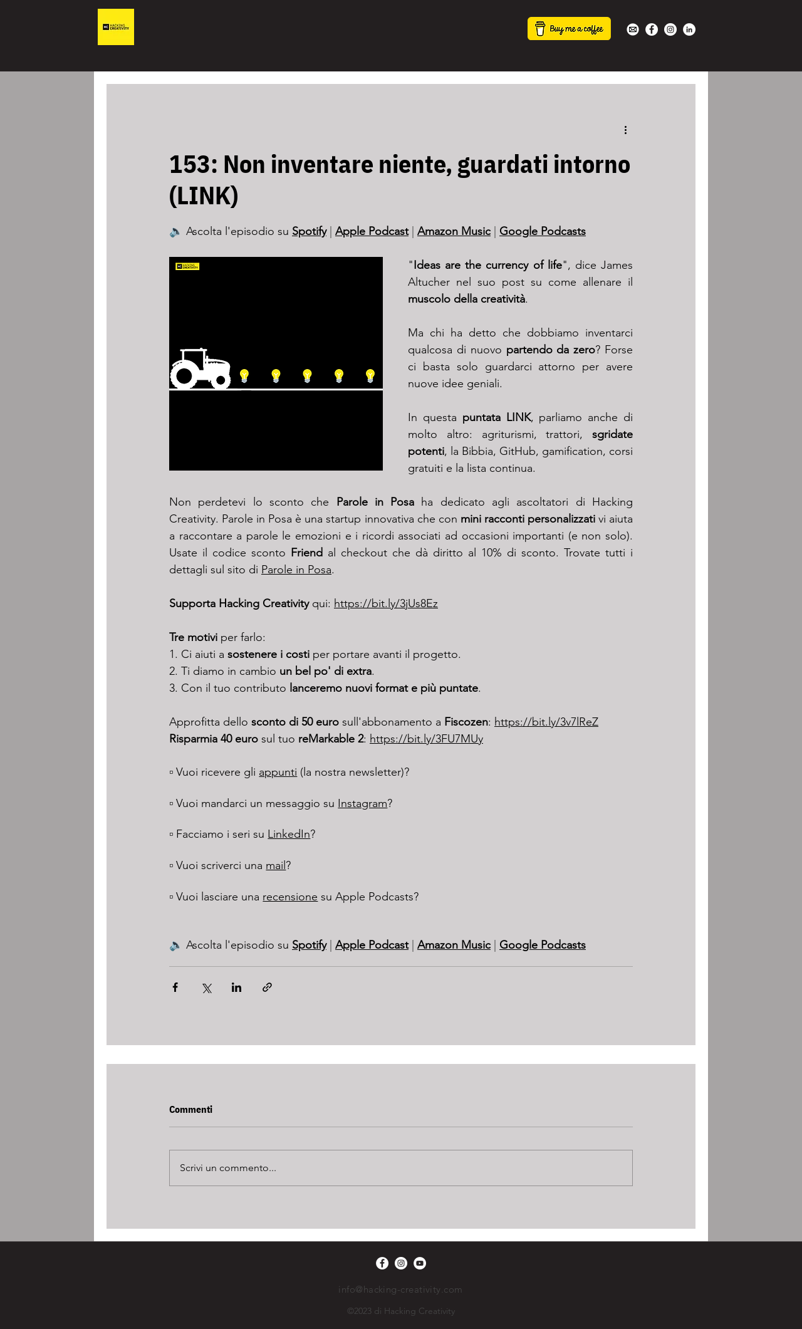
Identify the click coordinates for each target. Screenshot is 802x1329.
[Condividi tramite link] (267, 987)
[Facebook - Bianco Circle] (651, 29)
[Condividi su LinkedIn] (236, 987)
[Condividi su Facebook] (175, 987)
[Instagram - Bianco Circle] (670, 29)
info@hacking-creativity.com (400, 1289)
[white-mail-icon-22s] (633, 29)
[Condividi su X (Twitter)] (206, 987)
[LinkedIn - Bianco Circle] (689, 29)
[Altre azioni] (625, 129)
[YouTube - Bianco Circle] (420, 1263)
